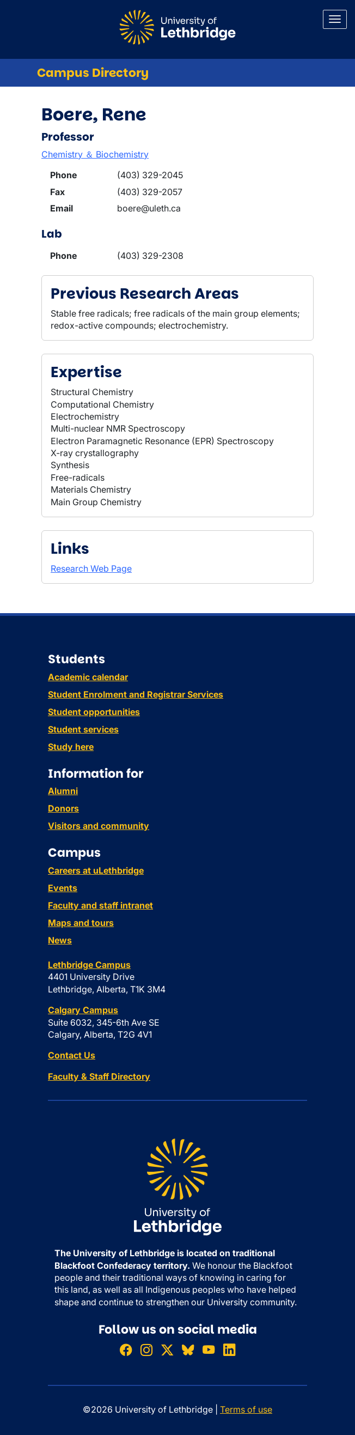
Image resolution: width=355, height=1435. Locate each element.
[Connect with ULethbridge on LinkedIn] (229, 1350)
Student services (83, 729)
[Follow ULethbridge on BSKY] (188, 1350)
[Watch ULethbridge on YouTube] (208, 1350)
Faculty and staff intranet (100, 905)
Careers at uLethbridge (96, 870)
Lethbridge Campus (89, 964)
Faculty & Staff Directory (99, 1076)
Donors (63, 808)
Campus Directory (93, 72)
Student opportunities (94, 711)
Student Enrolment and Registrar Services (135, 694)
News (60, 940)
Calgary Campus (83, 1009)
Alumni (63, 790)
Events (62, 887)
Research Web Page (91, 568)
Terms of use (246, 1409)
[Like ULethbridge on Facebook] (125, 1350)
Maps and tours (81, 922)
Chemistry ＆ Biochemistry (95, 154)
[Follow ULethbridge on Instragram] (146, 1350)
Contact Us (71, 1055)
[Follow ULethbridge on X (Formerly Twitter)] (167, 1350)
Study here (71, 746)
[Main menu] (335, 19)
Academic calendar (88, 676)
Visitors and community (98, 825)
